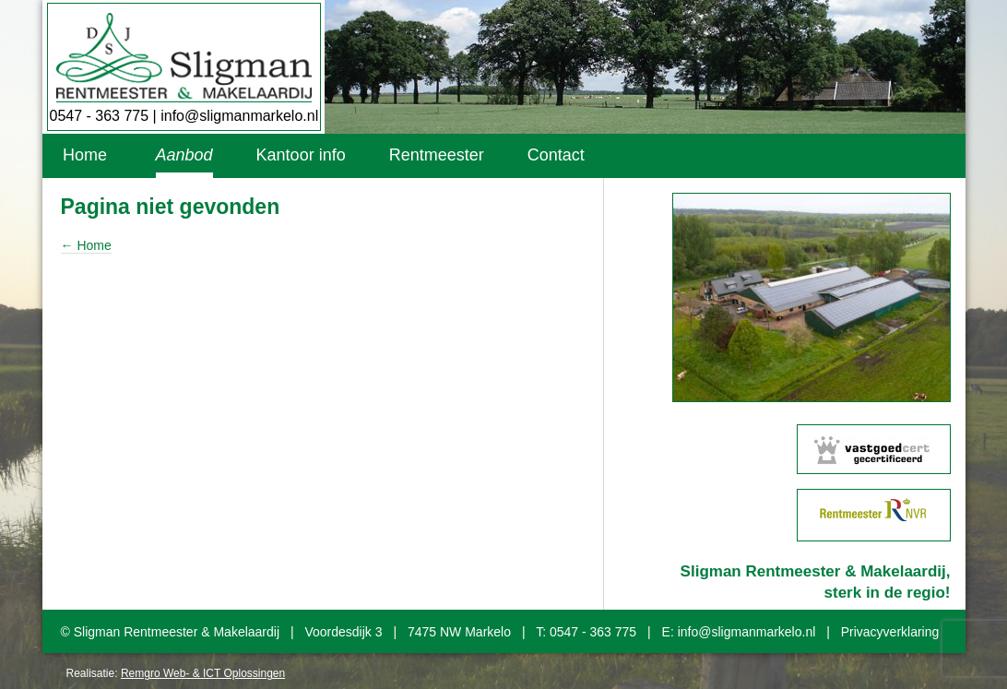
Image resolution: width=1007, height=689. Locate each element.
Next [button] (963, 298)
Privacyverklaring (890, 631)
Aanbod (184, 155)
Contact (556, 155)
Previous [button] (659, 298)
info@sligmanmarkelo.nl (239, 116)
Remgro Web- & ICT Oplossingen (203, 673)
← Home (86, 245)
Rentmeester (436, 155)
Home (85, 155)
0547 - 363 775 (99, 116)
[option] (811, 297)
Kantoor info (301, 155)
